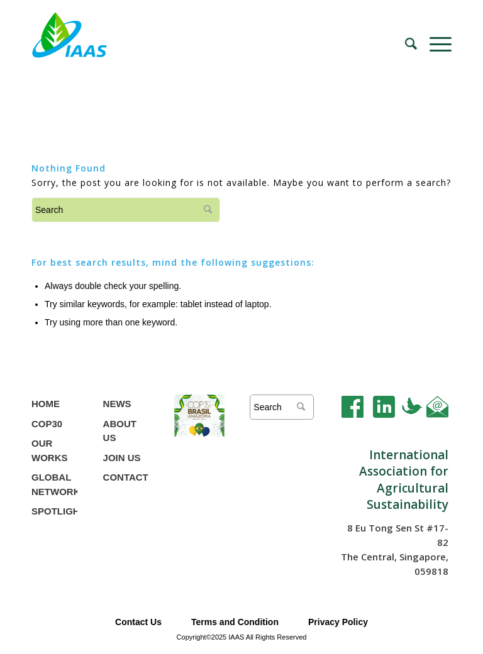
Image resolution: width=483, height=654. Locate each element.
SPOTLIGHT (54, 511)
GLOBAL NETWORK (54, 484)
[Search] (404, 44)
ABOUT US (119, 431)
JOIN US (122, 457)
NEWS (117, 403)
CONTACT (125, 477)
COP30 (46, 423)
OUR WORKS (49, 450)
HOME (45, 403)
